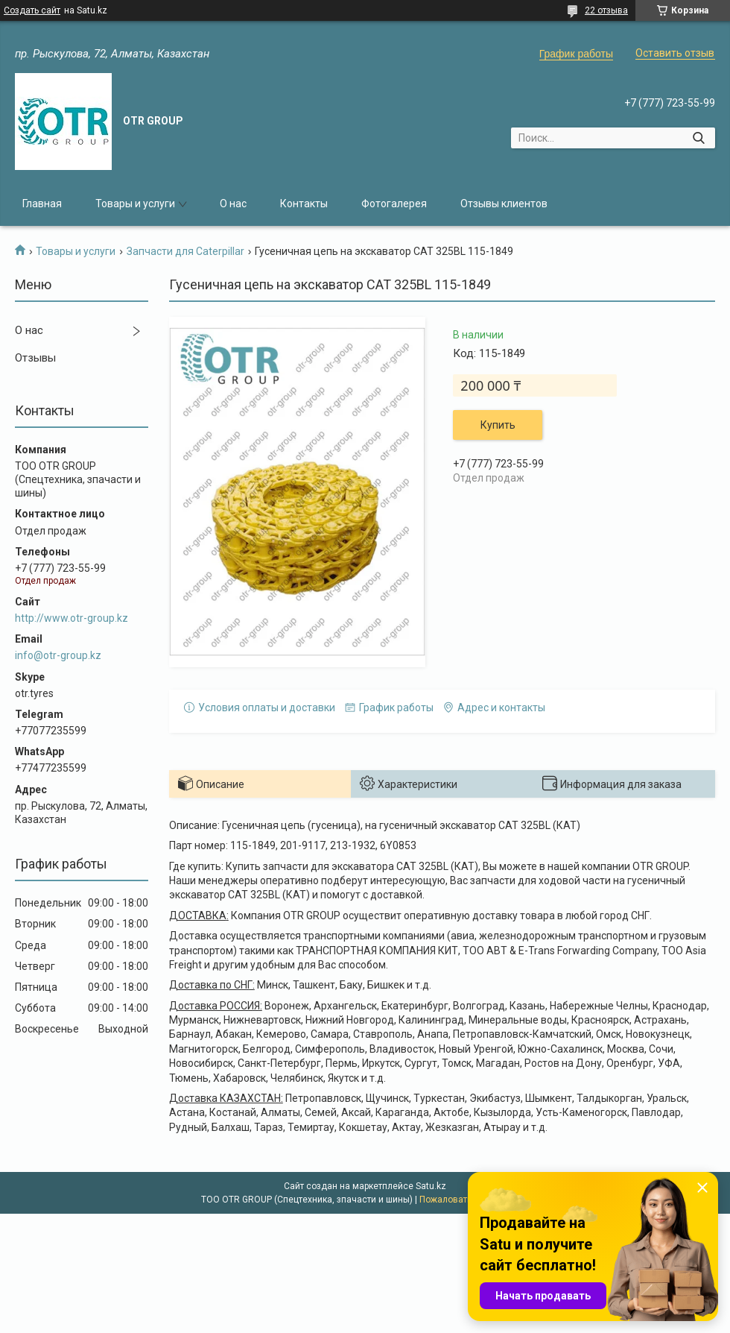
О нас (233, 203)
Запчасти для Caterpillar (185, 251)
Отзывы (35, 358)
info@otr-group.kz (58, 655)
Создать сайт (32, 10)
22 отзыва (606, 10)
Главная (42, 203)
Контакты (304, 203)
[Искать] (698, 137)
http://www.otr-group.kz (71, 618)
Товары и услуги (135, 203)
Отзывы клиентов (504, 203)
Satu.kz (431, 1186)
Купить (497, 425)
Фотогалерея (394, 203)
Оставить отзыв (674, 53)
